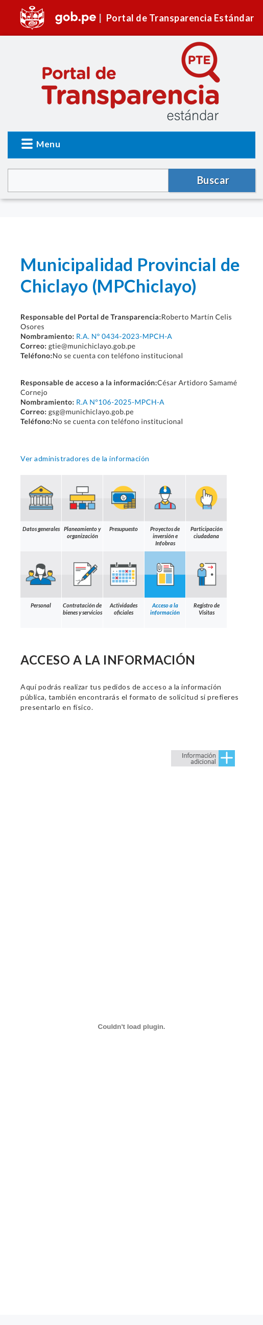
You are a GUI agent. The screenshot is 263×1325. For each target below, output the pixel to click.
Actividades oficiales (123, 583)
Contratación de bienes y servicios (82, 583)
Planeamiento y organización (82, 507)
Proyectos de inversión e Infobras (165, 510)
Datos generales (40, 503)
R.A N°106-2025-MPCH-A (120, 402)
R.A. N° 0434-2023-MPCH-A (124, 336)
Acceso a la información (165, 583)
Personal (40, 579)
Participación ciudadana (206, 507)
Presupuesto (123, 503)
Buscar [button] (213, 180)
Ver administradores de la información (85, 458)
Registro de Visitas (206, 583)
